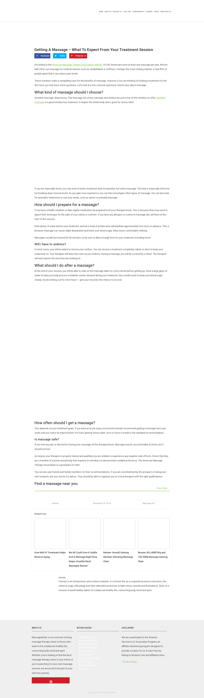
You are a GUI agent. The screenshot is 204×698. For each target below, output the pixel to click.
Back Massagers (85, 651)
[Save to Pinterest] (78, 55)
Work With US (165, 11)
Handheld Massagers (87, 647)
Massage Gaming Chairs (89, 658)
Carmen (55, 503)
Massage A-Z (117, 11)
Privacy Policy (130, 661)
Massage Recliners (86, 640)
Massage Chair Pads (87, 665)
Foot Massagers (85, 662)
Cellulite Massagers (87, 637)
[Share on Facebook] (42, 55)
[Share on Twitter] (59, 55)
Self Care (127, 11)
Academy (149, 11)
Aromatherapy (138, 11)
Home (101, 11)
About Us (107, 11)
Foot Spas (82, 669)
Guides (156, 11)
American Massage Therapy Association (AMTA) (77, 64)
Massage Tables (85, 655)
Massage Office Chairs (88, 644)
